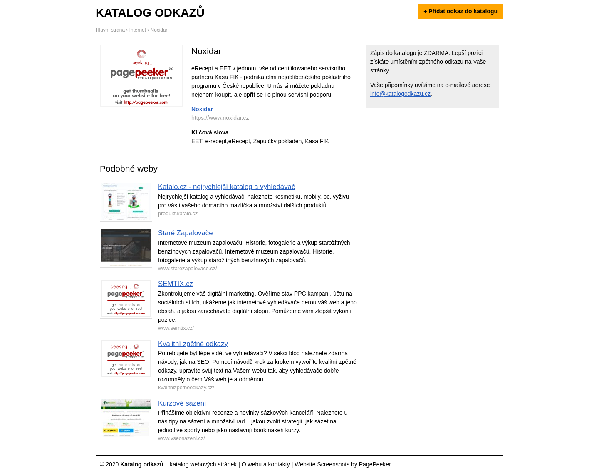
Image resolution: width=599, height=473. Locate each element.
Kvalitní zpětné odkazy (193, 344)
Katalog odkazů (150, 12)
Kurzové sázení (182, 403)
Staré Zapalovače (185, 233)
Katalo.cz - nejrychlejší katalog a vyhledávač (226, 187)
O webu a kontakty (266, 464)
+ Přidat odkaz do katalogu (460, 11)
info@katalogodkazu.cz (400, 93)
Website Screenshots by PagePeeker (343, 464)
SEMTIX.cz (175, 284)
